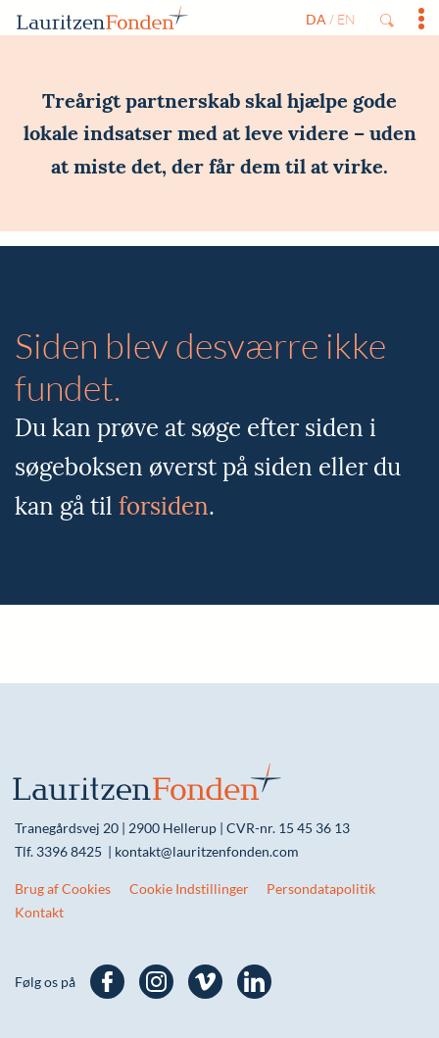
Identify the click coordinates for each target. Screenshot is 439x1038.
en (346, 19)
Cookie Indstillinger (189, 888)
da (316, 19)
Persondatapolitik (321, 888)
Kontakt (39, 912)
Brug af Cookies (63, 888)
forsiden (164, 506)
